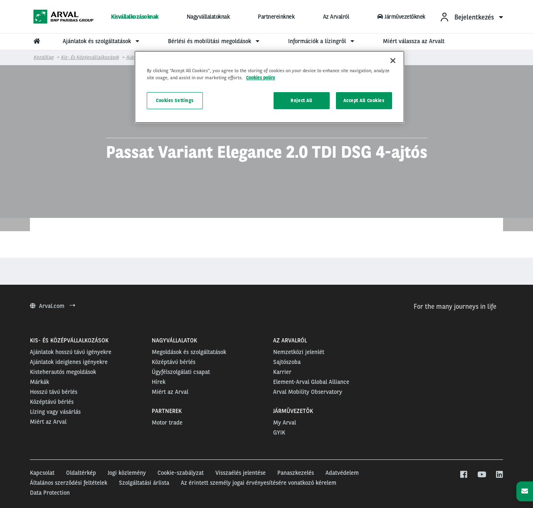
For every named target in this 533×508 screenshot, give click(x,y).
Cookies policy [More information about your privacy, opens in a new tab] (260, 78)
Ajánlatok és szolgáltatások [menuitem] (102, 41)
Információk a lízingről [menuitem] (322, 41)
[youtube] (481, 474)
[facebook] (463, 474)
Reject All (301, 100)
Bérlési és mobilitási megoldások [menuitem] (215, 41)
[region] (269, 87)
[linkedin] (499, 474)
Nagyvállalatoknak (208, 16)
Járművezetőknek (401, 16)
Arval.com (52, 306)
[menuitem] (471, 16)
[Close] (393, 60)
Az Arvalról (336, 16)
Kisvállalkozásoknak (134, 16)
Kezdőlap (43, 57)
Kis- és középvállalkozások (90, 57)
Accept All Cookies (363, 100)
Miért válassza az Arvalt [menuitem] (413, 41)
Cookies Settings (175, 100)
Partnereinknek (276, 16)
